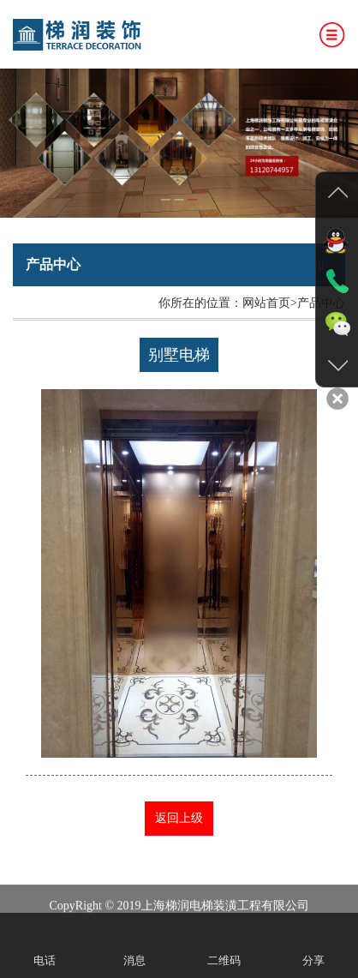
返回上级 (179, 818)
